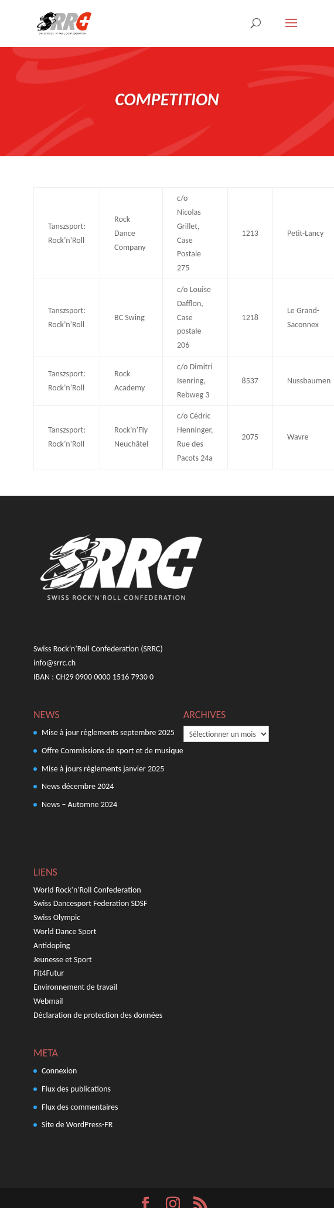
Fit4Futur (48, 973)
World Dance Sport (64, 931)
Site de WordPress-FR (77, 1125)
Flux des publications (76, 1089)
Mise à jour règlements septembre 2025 (108, 732)
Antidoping (51, 945)
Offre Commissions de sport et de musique (112, 751)
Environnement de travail (75, 987)
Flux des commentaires (80, 1107)
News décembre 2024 (78, 786)
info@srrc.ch (54, 663)
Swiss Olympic (56, 917)
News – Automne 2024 (79, 804)
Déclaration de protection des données (97, 1015)
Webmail (48, 1001)
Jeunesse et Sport (62, 960)
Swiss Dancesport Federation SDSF (90, 903)
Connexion (59, 1071)
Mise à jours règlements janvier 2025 (103, 769)
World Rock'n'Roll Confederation (87, 890)
